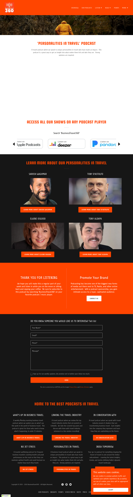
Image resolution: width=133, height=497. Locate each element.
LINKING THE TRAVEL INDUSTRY (66, 438)
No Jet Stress (28, 469)
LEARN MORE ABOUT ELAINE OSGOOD (37, 254)
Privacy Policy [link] (73, 387)
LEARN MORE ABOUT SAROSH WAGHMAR (37, 210)
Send (66, 380)
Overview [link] (74, 8)
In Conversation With (104, 438)
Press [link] (85, 492)
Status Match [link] (70, 492)
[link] (9, 7)
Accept (111, 490)
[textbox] (66, 327)
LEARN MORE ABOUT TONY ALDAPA (95, 254)
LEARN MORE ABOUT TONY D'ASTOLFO (95, 210)
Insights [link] (53, 492)
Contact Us (94, 298)
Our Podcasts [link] (87, 8)
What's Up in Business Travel (28, 438)
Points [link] (116, 8)
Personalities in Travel (66, 469)
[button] (98, 8)
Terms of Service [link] (84, 387)
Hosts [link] (79, 492)
